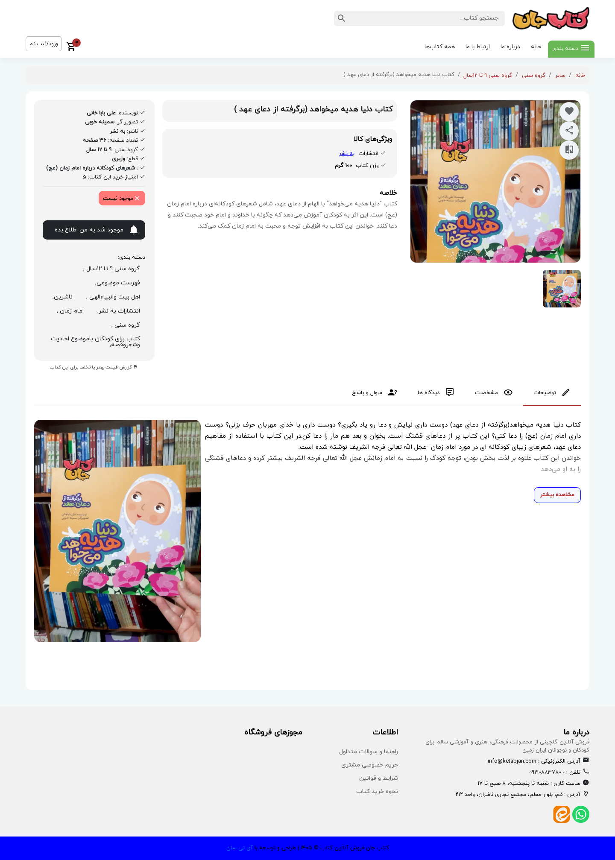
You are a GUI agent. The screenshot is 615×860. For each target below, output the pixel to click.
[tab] (552, 393)
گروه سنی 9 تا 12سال (487, 75)
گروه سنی (533, 75)
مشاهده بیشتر (557, 495)
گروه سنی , (124, 325)
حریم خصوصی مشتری (369, 765)
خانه (536, 47)
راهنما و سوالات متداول (368, 752)
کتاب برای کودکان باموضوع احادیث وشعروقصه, (95, 342)
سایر (560, 75)
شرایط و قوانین (378, 778)
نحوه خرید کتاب (377, 791)
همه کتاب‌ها (440, 47)
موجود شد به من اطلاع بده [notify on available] (97, 231)
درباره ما (510, 47)
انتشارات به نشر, (117, 311)
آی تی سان (239, 848)
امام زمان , (68, 311)
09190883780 (545, 772)
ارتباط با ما (478, 47)
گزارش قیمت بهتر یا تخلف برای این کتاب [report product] (94, 367)
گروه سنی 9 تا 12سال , (110, 269)
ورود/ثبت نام (43, 44)
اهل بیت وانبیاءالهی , (111, 297)
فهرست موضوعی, (116, 283)
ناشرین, (61, 297)
